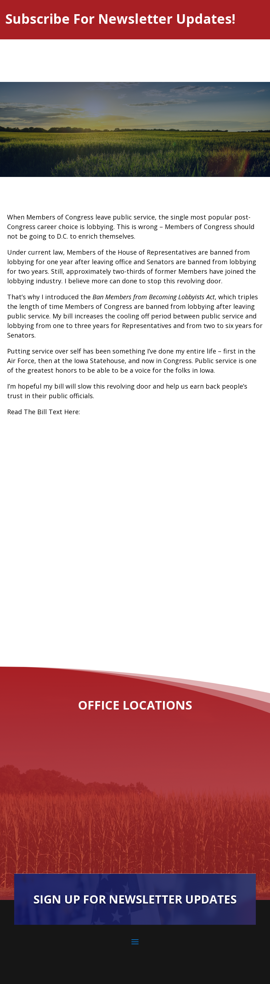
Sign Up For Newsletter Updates (135, 899)
